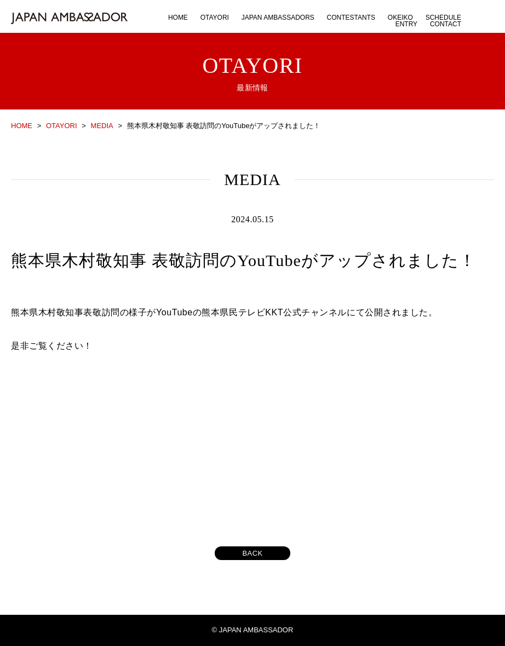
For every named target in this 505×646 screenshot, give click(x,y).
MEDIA (102, 126)
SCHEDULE (443, 17)
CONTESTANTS (351, 17)
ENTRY (406, 24)
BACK (252, 553)
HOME (178, 17)
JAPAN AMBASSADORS (278, 17)
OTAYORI (214, 17)
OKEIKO (400, 17)
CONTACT (445, 24)
